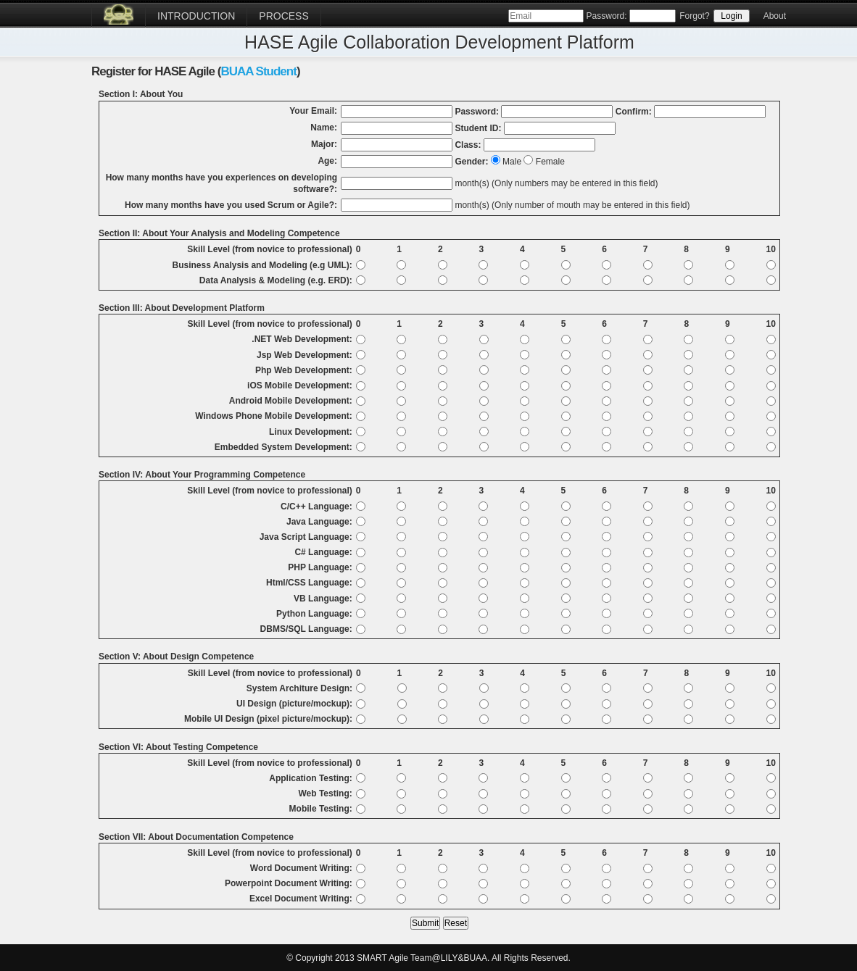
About (774, 16)
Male (511, 162)
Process (283, 16)
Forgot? (694, 16)
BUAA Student (258, 71)
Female (550, 162)
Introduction (196, 16)
